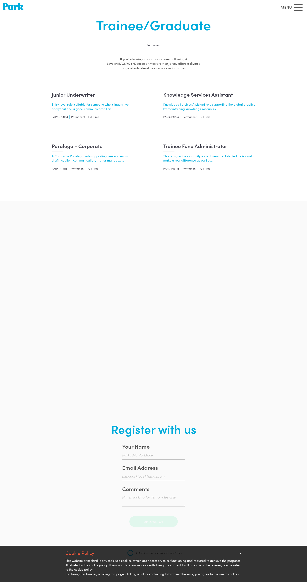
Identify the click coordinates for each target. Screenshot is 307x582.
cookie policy (83, 569)
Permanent (153, 45)
